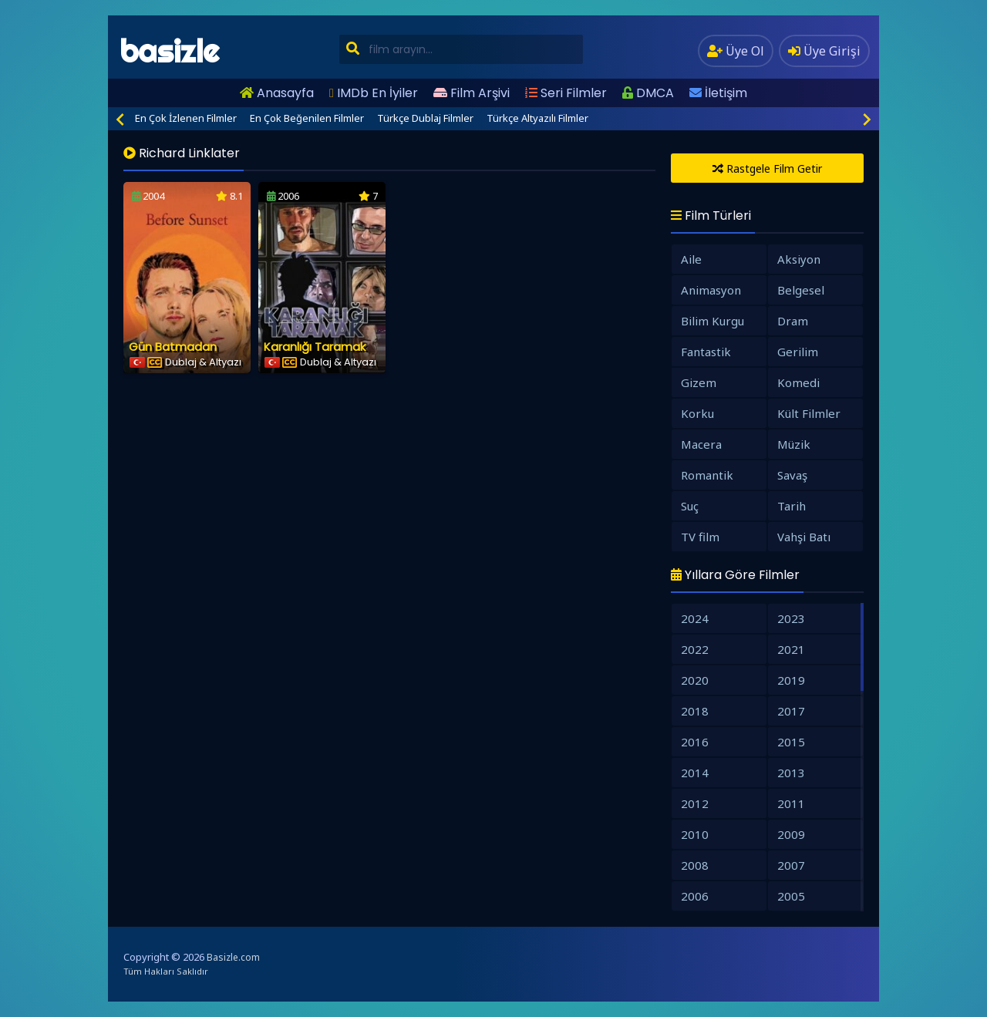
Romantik (707, 475)
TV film (700, 536)
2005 (791, 896)
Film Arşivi (471, 93)
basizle (169, 51)
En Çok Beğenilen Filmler (307, 118)
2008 (695, 865)
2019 (791, 680)
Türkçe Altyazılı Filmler (537, 118)
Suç (690, 506)
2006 (695, 896)
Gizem (698, 382)
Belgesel (800, 290)
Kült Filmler (808, 413)
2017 (791, 711)
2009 (791, 834)
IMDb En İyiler (373, 93)
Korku (697, 413)
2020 (695, 680)
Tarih (791, 506)
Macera (701, 444)
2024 (695, 618)
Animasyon (711, 290)
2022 (695, 649)
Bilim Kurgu (712, 320)
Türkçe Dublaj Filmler (425, 118)
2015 (791, 741)
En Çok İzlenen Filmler (186, 118)
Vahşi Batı (803, 536)
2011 (791, 803)
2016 (695, 741)
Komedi (798, 382)
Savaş (792, 475)
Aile (691, 259)
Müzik (793, 444)
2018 (695, 711)
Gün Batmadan (173, 346)
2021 (791, 649)
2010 (695, 834)
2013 (791, 772)
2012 (695, 803)
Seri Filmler (566, 93)
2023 (791, 618)
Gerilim (797, 351)
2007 (791, 865)
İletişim (718, 93)
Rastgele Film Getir (767, 168)
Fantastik (706, 351)
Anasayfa (277, 93)
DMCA (648, 93)
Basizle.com (233, 957)
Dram (792, 320)
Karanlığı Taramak (314, 346)
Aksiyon (798, 259)
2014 (695, 772)
